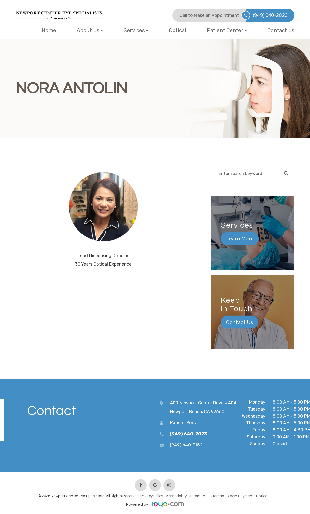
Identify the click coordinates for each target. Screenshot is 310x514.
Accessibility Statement (186, 495)
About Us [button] (90, 30)
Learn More (240, 238)
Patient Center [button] (227, 30)
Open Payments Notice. (248, 495)
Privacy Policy (151, 495)
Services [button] (136, 30)
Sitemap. (217, 495)
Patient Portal (184, 421)
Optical (177, 30)
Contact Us (280, 30)
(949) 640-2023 (270, 15)
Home (49, 30)
